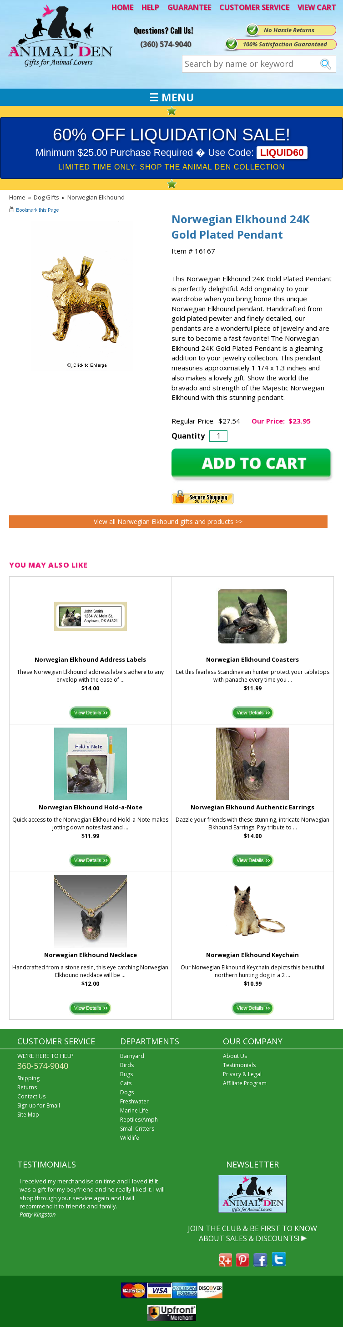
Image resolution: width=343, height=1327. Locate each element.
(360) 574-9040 (165, 44)
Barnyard (132, 1056)
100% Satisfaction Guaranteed (285, 44)
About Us (235, 1056)
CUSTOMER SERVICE (254, 7)
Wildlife (129, 1138)
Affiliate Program (245, 1083)
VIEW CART (317, 7)
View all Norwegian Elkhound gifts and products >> (168, 521)
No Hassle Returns (289, 30)
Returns (27, 1087)
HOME (122, 7)
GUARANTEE (189, 7)
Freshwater (134, 1101)
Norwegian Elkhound (96, 197)
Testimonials (239, 1065)
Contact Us (31, 1096)
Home (17, 197)
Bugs (126, 1074)
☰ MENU (171, 97)
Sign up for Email (38, 1105)
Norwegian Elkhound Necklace (90, 955)
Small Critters (137, 1128)
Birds (127, 1065)
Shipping (28, 1078)
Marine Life (134, 1110)
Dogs (127, 1092)
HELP (150, 7)
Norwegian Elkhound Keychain (252, 955)
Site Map (28, 1114)
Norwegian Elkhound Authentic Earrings (252, 807)
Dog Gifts (46, 197)
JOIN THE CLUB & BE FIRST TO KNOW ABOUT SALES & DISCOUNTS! (252, 1233)
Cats (125, 1083)
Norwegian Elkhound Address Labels (90, 659)
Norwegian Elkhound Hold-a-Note (90, 807)
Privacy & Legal (242, 1074)
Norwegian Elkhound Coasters (252, 659)
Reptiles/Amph (139, 1119)
